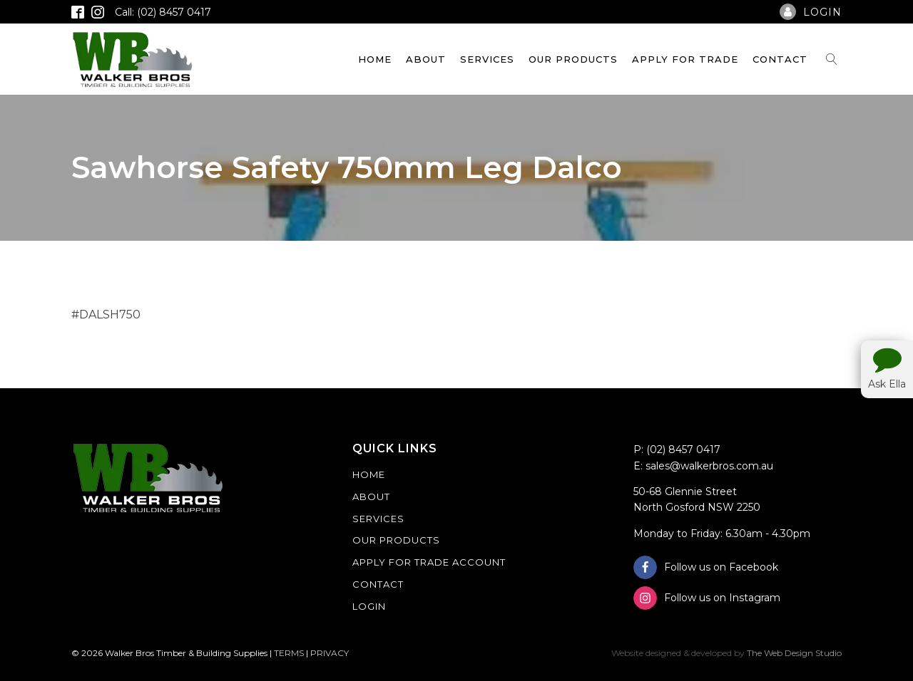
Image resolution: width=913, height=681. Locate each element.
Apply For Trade (685, 59)
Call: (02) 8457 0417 (163, 12)
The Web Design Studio (794, 653)
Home (375, 59)
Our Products (573, 59)
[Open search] (832, 59)
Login (369, 606)
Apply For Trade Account (429, 562)
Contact (780, 59)
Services (487, 59)
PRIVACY (329, 653)
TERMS (289, 653)
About (426, 59)
